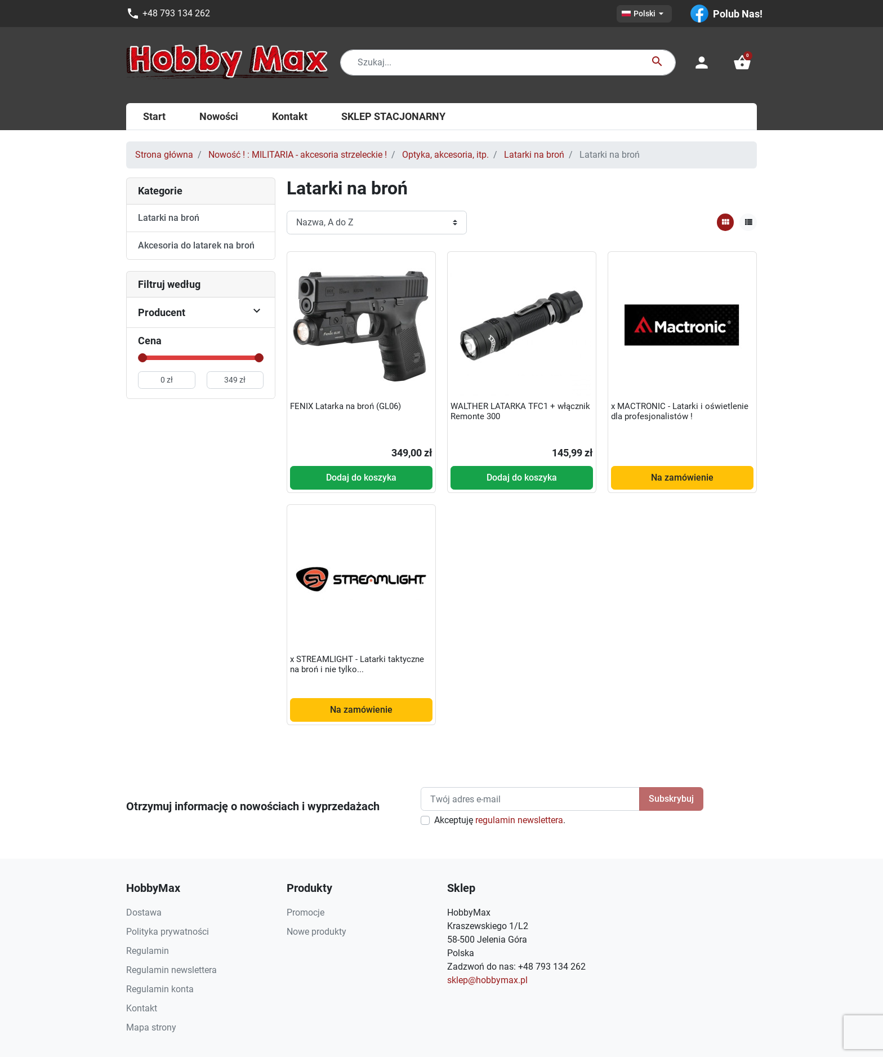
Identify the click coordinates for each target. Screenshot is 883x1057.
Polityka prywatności (167, 931)
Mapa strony (151, 1027)
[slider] (142, 357)
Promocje (305, 912)
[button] (742, 62)
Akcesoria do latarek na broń (196, 245)
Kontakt (141, 1008)
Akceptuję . (499, 820)
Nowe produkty (316, 931)
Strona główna (164, 154)
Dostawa (144, 912)
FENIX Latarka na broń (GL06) (345, 406)
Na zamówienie (682, 477)
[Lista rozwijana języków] (644, 14)
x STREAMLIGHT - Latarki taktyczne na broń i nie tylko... (357, 664)
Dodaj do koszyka (361, 477)
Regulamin (147, 950)
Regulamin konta (160, 989)
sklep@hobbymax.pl (487, 980)
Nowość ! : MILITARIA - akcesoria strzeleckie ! (297, 154)
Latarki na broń (534, 154)
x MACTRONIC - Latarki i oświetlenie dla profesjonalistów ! (679, 411)
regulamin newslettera (519, 820)
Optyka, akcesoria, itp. (445, 154)
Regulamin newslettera (171, 970)
